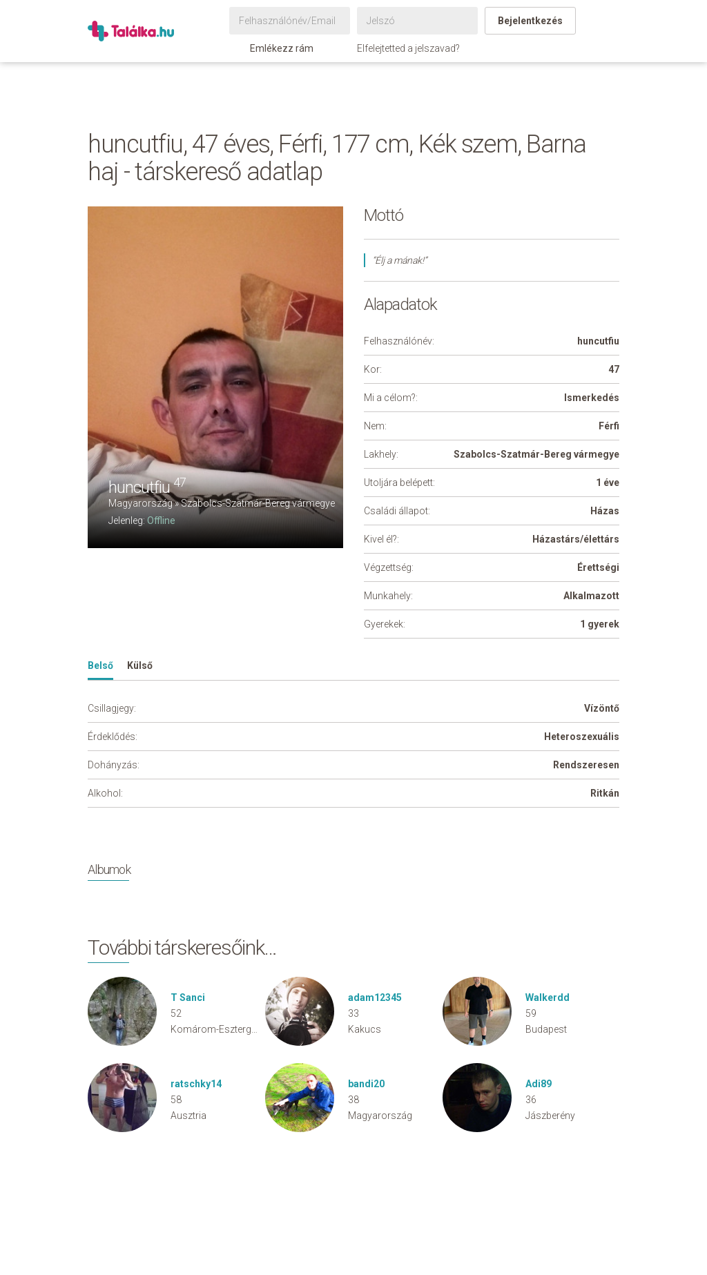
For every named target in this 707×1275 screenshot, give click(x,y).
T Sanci (188, 997)
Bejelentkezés (530, 20)
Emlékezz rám (274, 48)
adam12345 (375, 997)
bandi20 (366, 1083)
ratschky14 (196, 1083)
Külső (140, 665)
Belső (100, 665)
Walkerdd (547, 997)
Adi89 (538, 1083)
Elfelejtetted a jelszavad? (408, 48)
